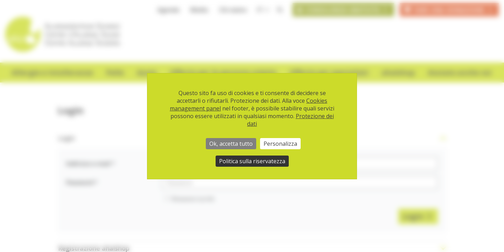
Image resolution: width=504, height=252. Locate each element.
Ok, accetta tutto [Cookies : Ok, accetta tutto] (231, 143)
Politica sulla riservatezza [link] (252, 161)
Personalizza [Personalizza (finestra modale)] (280, 143)
